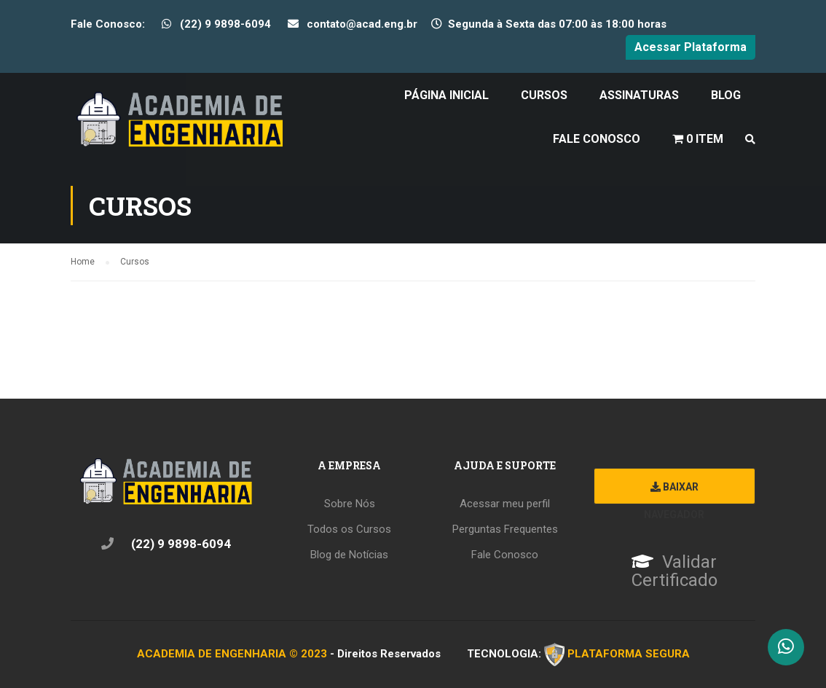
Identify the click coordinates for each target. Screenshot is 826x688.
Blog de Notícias (349, 554)
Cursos (544, 95)
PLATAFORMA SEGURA (628, 653)
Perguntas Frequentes (505, 529)
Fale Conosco (596, 139)
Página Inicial (446, 95)
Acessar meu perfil (505, 503)
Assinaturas (639, 95)
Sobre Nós (349, 503)
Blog (726, 95)
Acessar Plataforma (690, 47)
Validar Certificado (674, 571)
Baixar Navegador (674, 492)
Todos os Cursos (349, 529)
